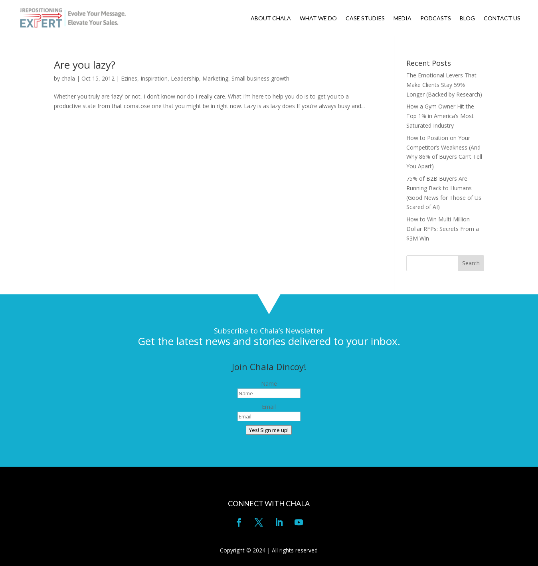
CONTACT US (502, 19)
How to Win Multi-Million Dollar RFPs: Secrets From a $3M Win (442, 228)
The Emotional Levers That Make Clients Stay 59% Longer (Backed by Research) (444, 84)
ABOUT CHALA (271, 19)
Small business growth (260, 78)
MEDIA (402, 19)
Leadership (185, 78)
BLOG (467, 19)
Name (269, 383)
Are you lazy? (84, 64)
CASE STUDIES (365, 19)
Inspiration (154, 78)
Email (269, 406)
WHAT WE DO (318, 19)
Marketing (215, 78)
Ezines (129, 78)
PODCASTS (435, 19)
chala (68, 78)
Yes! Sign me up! (269, 430)
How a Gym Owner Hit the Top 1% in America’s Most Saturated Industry (440, 116)
